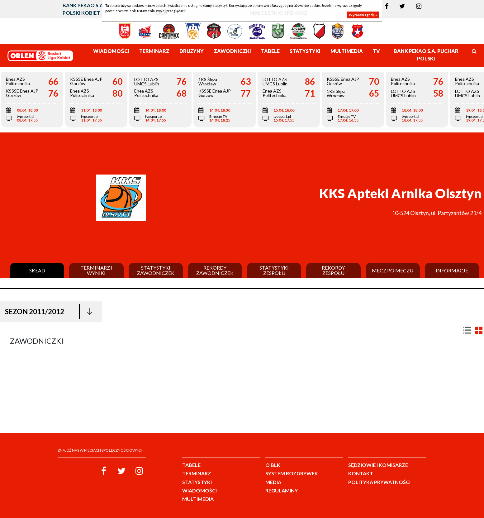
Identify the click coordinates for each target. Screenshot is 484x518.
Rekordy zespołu (333, 270)
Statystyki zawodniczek (155, 270)
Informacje (452, 270)
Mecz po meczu (392, 270)
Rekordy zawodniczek (215, 270)
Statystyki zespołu (274, 270)
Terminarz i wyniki (96, 270)
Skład (37, 270)
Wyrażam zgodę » (363, 15)
